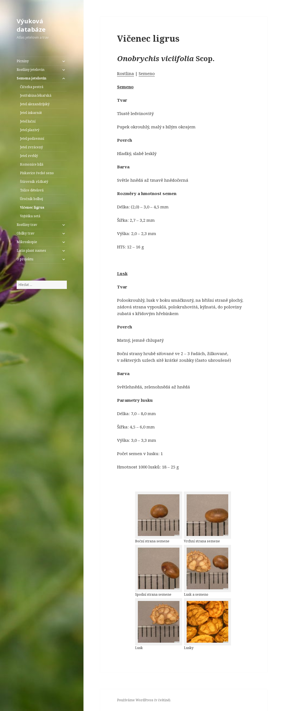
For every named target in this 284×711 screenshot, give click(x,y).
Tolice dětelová (32, 190)
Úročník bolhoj (31, 198)
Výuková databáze (31, 25)
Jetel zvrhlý (29, 155)
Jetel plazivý (29, 130)
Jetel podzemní (32, 138)
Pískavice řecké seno (37, 173)
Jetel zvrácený (31, 147)
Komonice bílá (31, 164)
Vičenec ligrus (32, 207)
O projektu (25, 259)
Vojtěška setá (30, 216)
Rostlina (125, 73)
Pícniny (23, 61)
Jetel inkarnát (31, 112)
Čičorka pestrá (31, 86)
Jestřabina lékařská (35, 95)
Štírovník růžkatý (34, 181)
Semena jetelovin (31, 78)
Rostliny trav (27, 224)
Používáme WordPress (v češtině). (144, 700)
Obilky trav (25, 233)
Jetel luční (28, 121)
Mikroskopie (27, 242)
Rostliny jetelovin (30, 69)
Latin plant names (31, 250)
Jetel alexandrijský (35, 104)
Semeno (147, 73)
